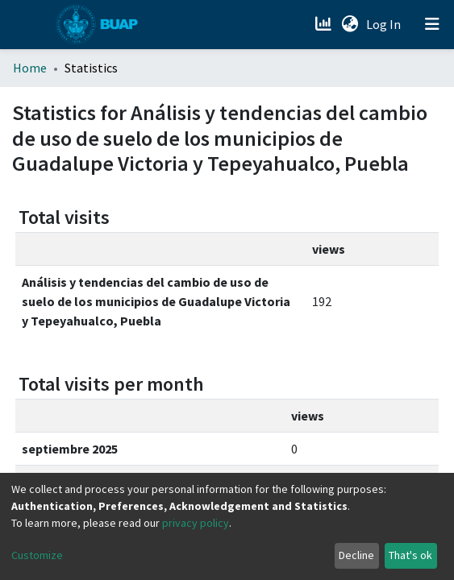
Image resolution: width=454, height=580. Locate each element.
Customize (37, 555)
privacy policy (195, 523)
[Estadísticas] (324, 24)
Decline (356, 555)
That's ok (410, 555)
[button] (349, 24)
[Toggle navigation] (432, 24)
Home (30, 68)
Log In (385, 24)
